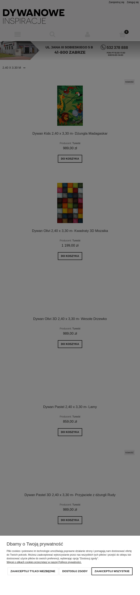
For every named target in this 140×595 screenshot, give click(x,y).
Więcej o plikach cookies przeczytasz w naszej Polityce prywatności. (44, 562)
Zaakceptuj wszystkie (112, 571)
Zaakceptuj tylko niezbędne (33, 571)
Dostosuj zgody (75, 571)
